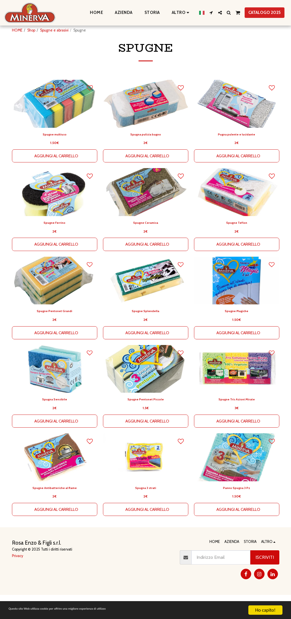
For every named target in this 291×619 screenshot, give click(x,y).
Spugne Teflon (236, 239)
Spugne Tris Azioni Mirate (236, 420)
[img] (236, 298)
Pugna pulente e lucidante (236, 148)
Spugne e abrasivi (54, 30)
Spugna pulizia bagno (145, 148)
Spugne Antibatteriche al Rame (54, 510)
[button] (211, 13)
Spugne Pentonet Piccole (145, 420)
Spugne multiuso (54, 148)
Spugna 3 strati (145, 510)
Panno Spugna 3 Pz (237, 510)
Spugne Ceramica (145, 239)
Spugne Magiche (236, 329)
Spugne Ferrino (55, 239)
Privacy (17, 580)
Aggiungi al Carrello (56, 170)
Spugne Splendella (145, 329)
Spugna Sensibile (54, 420)
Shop (31, 30)
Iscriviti (264, 581)
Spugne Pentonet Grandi (54, 329)
